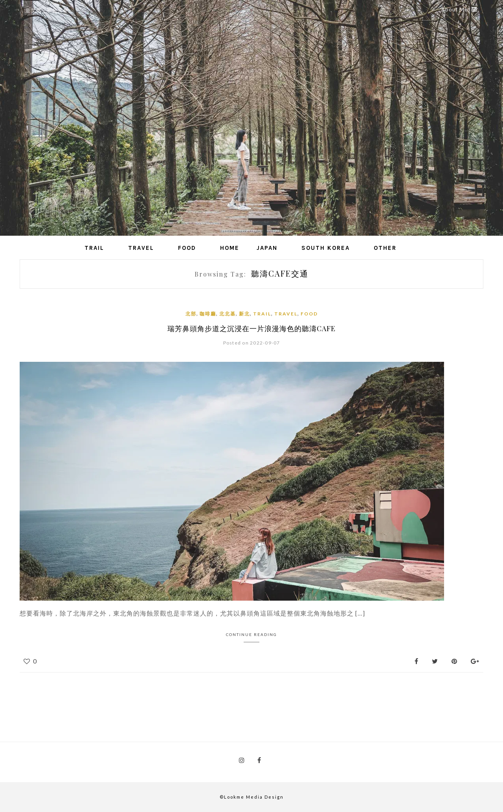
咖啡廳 (208, 314)
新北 (244, 314)
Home (229, 247)
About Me (459, 9)
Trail (94, 247)
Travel (141, 247)
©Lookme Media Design (252, 796)
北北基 (227, 314)
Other (385, 247)
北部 (190, 314)
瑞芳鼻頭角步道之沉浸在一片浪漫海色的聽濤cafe (251, 328)
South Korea (325, 247)
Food (187, 247)
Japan (267, 247)
